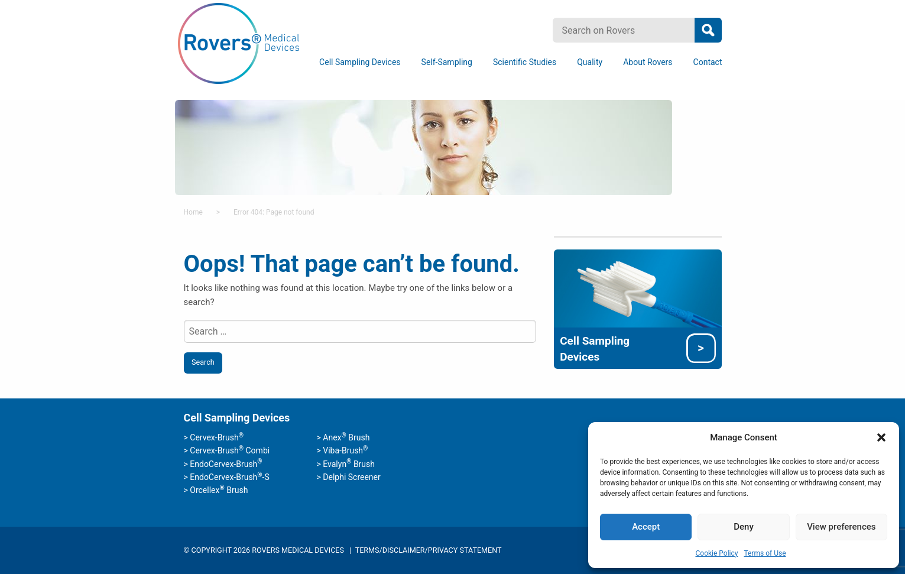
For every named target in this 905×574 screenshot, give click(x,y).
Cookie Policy (716, 553)
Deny (744, 526)
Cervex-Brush (217, 437)
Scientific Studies (524, 62)
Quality (589, 62)
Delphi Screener (351, 477)
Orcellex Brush (219, 490)
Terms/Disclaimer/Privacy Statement (428, 550)
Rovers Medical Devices (238, 44)
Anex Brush (346, 437)
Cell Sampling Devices (359, 62)
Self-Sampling (446, 62)
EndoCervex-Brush (226, 464)
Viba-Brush (345, 450)
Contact (707, 62)
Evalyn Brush (349, 464)
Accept (646, 526)
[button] (881, 437)
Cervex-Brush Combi (230, 450)
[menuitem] (362, 62)
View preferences (841, 526)
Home (193, 212)
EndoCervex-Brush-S (229, 477)
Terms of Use (765, 553)
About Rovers (647, 62)
